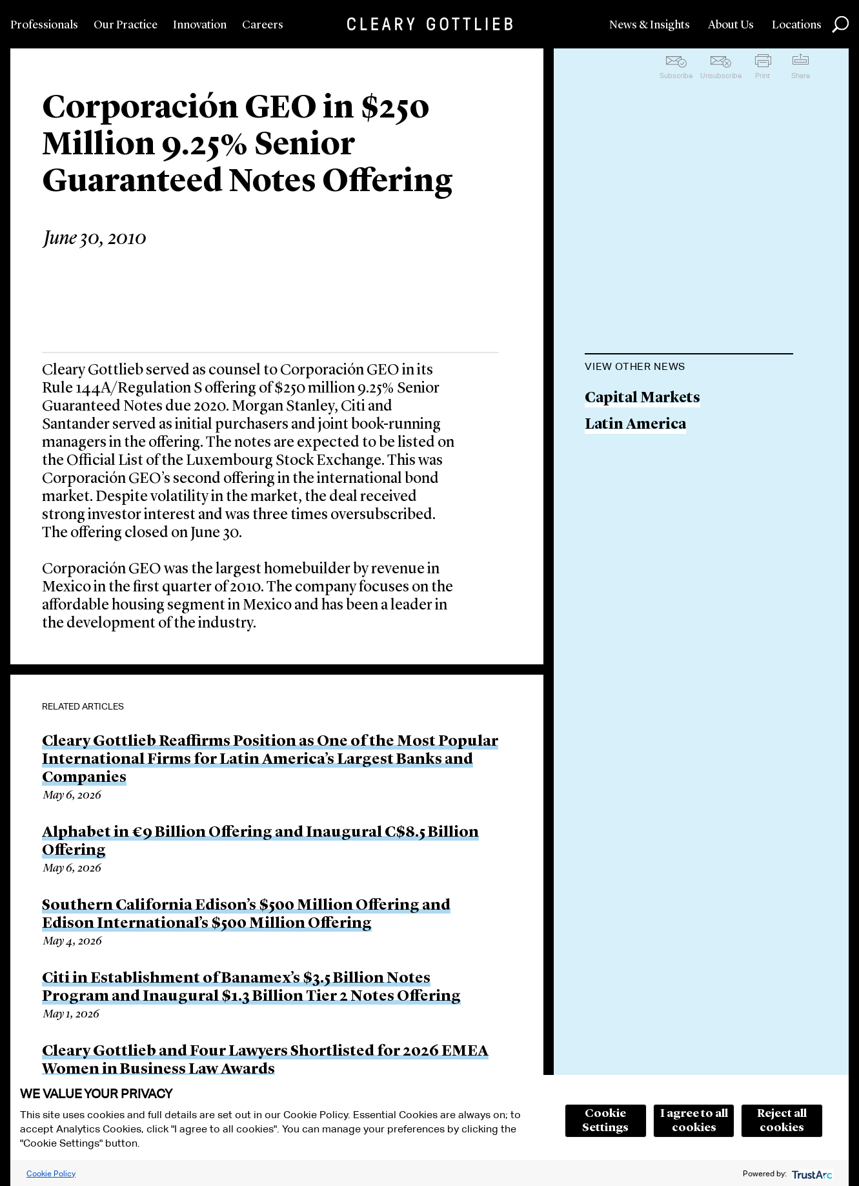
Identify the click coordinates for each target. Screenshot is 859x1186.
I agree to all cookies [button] (694, 1121)
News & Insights (649, 25)
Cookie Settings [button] (605, 1121)
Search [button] (840, 24)
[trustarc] (811, 1173)
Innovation (200, 25)
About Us (731, 25)
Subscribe (676, 75)
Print (762, 75)
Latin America (635, 425)
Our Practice (125, 25)
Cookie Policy (51, 1173)
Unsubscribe (721, 75)
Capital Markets (642, 398)
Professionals (44, 25)
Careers (262, 25)
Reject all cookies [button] (782, 1121)
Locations (797, 25)
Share (800, 75)
